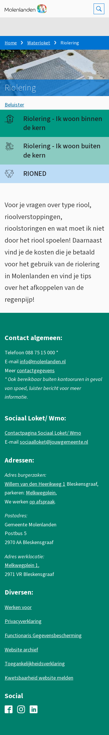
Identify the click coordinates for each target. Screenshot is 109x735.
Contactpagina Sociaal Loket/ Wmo (43, 433)
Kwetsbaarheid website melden (39, 678)
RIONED (35, 174)
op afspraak (42, 501)
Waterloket (38, 43)
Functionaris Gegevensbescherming (43, 635)
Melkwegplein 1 (21, 565)
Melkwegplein (41, 492)
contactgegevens (36, 370)
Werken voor (18, 607)
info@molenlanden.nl (43, 361)
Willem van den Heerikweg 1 (35, 484)
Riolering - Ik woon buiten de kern (62, 150)
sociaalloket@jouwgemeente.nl (54, 442)
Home (11, 43)
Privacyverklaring (23, 621)
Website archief (21, 649)
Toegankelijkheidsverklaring (35, 663)
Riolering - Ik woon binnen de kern (62, 123)
